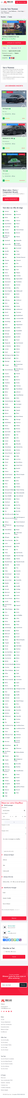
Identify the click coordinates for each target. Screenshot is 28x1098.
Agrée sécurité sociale (8, 851)
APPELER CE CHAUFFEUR (14, 43)
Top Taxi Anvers (4, 1068)
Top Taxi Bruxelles (5, 1040)
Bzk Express (7, 108)
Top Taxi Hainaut (4, 1050)
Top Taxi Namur (4, 1042)
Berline (23, 148)
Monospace (22, 180)
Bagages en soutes (6, 825)
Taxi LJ (5, 171)
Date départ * (5, 807)
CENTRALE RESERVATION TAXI (10, 38)
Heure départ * (5, 813)
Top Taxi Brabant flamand (6, 1061)
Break (23, 118)
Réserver (14, 918)
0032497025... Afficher (10, 144)
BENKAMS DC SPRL (9, 138)
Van (8, 48)
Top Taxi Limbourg (5, 1066)
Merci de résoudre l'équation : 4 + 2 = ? (10, 909)
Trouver (14, 956)
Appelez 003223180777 (11, 199)
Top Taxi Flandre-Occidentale (7, 1059)
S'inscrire (23, 985)
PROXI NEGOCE (21, 1094)
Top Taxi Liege (4, 1047)
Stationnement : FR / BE (16, 48)
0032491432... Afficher (10, 176)
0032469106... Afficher (10, 114)
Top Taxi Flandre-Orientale (6, 1064)
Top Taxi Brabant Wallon (6, 1045)
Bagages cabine (5, 830)
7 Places (4, 48)
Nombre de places (6, 819)
